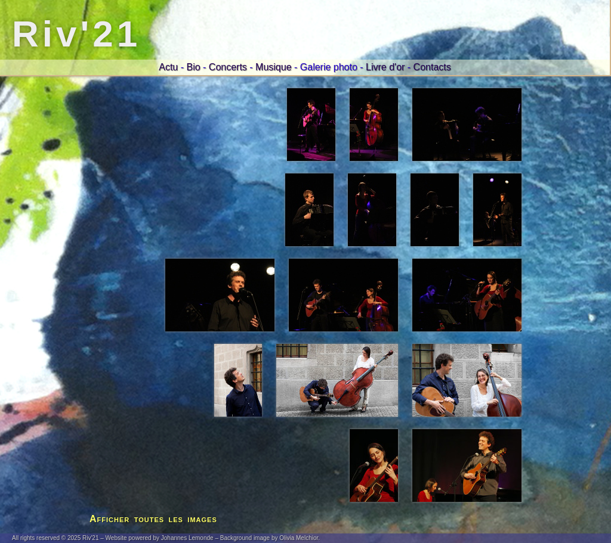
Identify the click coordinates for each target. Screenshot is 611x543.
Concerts (228, 67)
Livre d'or (385, 67)
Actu (168, 67)
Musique (273, 67)
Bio (193, 67)
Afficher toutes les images (153, 519)
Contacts (432, 67)
